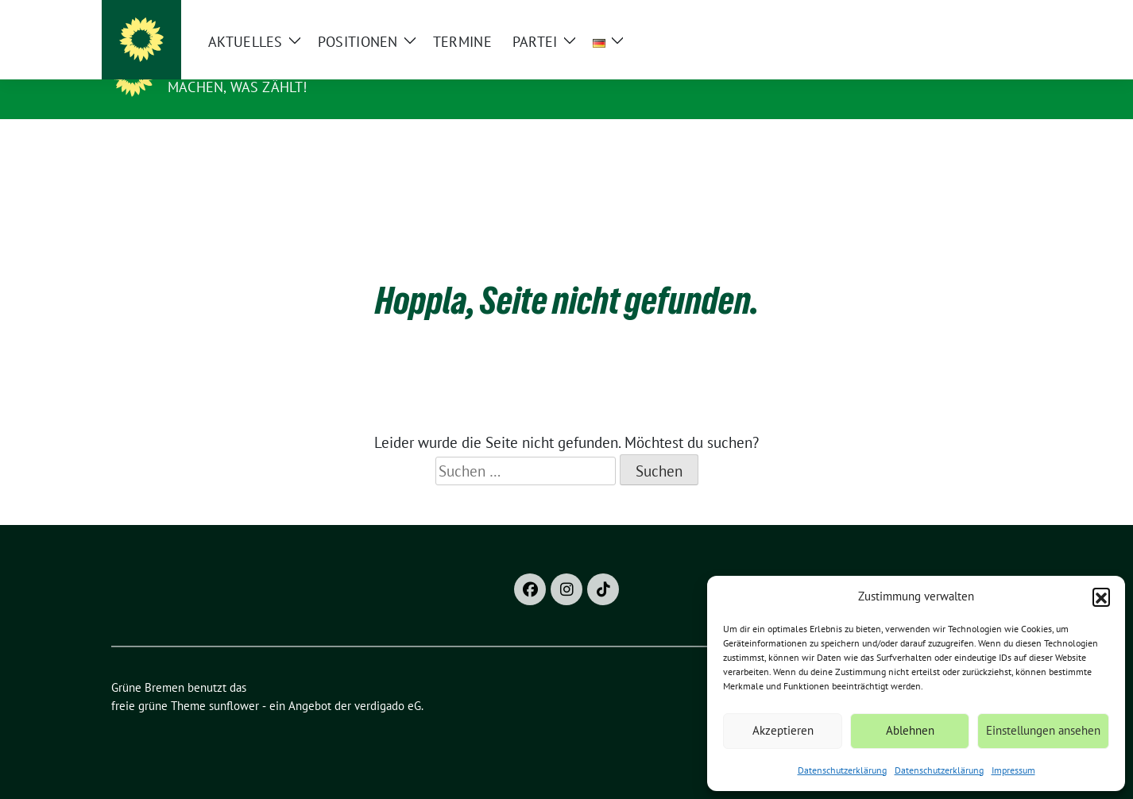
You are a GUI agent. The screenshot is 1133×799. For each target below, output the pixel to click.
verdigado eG (387, 681)
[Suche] (971, 15)
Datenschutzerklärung (842, 770)
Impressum (1013, 770)
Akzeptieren (783, 730)
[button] (1101, 596)
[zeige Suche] (993, 15)
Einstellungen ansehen (1043, 730)
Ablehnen (910, 730)
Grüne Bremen (228, 64)
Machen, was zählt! (237, 87)
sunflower (234, 681)
